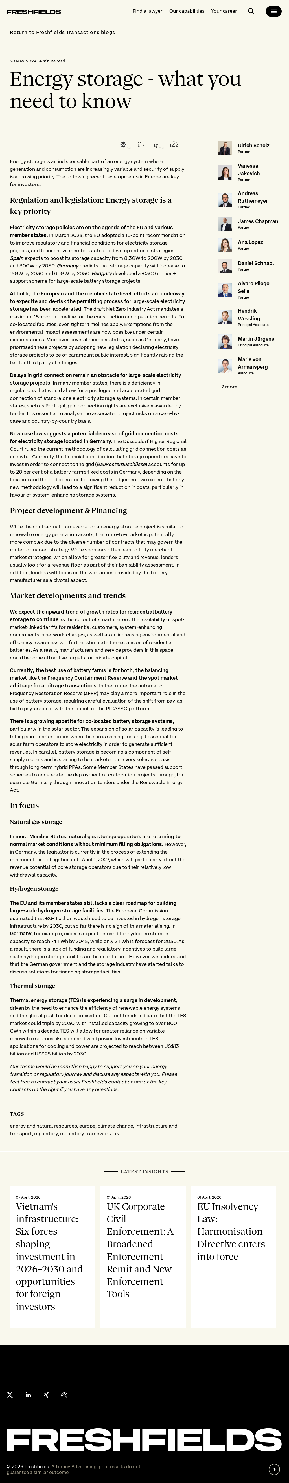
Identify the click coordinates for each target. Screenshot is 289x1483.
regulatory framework (85, 1133)
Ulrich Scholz (254, 145)
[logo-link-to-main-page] (34, 12)
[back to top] (274, 1469)
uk (116, 1133)
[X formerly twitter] (10, 1394)
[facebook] (174, 145)
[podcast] (64, 1394)
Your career (224, 10)
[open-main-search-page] (251, 10)
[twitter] (140, 145)
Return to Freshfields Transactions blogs (62, 32)
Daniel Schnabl (256, 263)
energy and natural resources (43, 1126)
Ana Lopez (250, 242)
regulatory (46, 1133)
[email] (123, 145)
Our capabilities (187, 10)
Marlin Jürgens (256, 339)
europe (87, 1126)
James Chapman (258, 221)
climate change (115, 1126)
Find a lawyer (148, 10)
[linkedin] (157, 145)
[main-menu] (273, 10)
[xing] (46, 1394)
